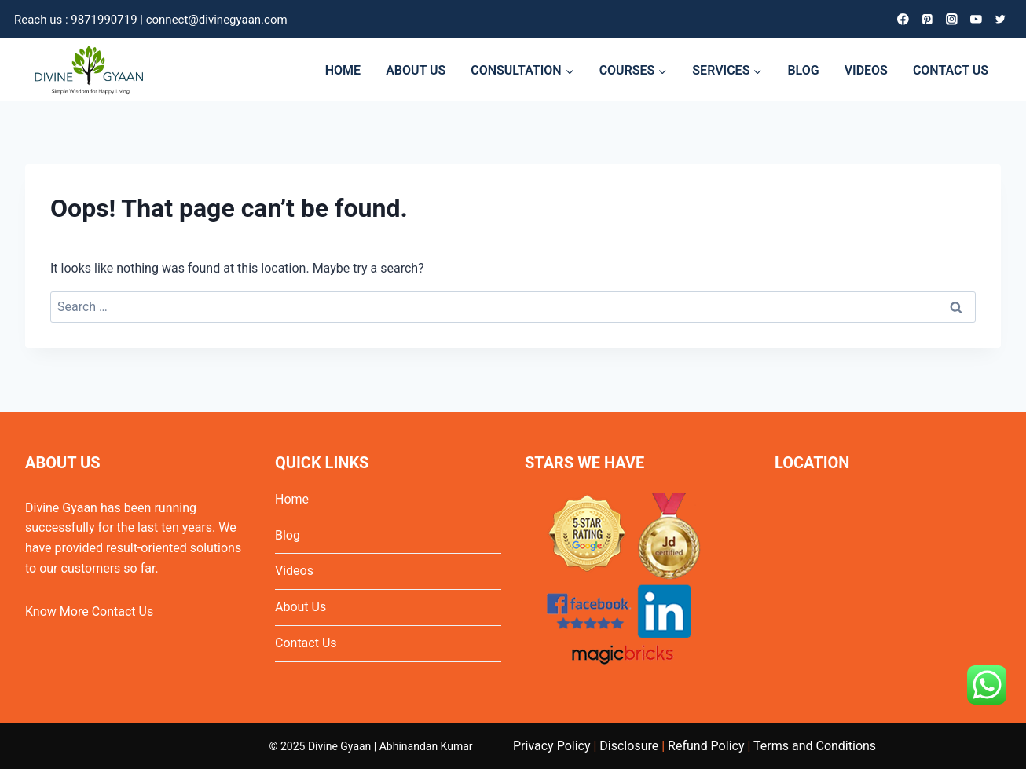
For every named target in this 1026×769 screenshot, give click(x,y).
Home (292, 499)
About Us (300, 606)
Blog (287, 535)
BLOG (803, 70)
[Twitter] (1000, 19)
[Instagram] (951, 19)
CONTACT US (950, 70)
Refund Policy (706, 745)
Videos (294, 570)
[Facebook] (903, 19)
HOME (343, 70)
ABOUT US (415, 70)
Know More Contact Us (89, 611)
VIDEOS (866, 70)
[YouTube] (976, 19)
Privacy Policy (552, 745)
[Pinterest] (927, 19)
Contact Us (306, 642)
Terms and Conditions (814, 745)
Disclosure (628, 745)
